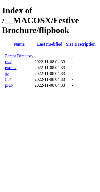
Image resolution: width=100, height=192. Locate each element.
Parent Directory (19, 56)
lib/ (8, 79)
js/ (7, 73)
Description (84, 44)
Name (19, 44)
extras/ (11, 67)
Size (70, 44)
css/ (8, 61)
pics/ (9, 85)
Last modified (49, 44)
